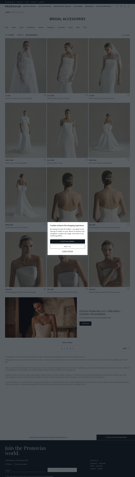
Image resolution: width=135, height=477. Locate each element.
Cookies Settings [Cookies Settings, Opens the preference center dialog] (67, 251)
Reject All (67, 246)
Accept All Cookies (67, 241)
